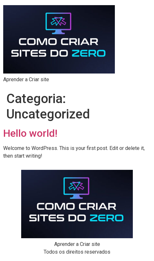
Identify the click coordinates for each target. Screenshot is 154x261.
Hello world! (30, 133)
